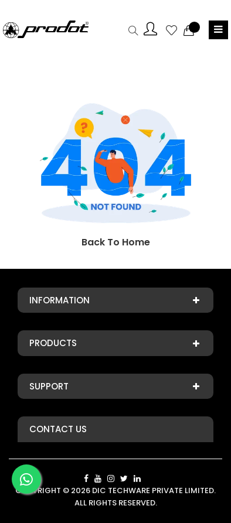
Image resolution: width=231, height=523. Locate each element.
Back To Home (115, 242)
